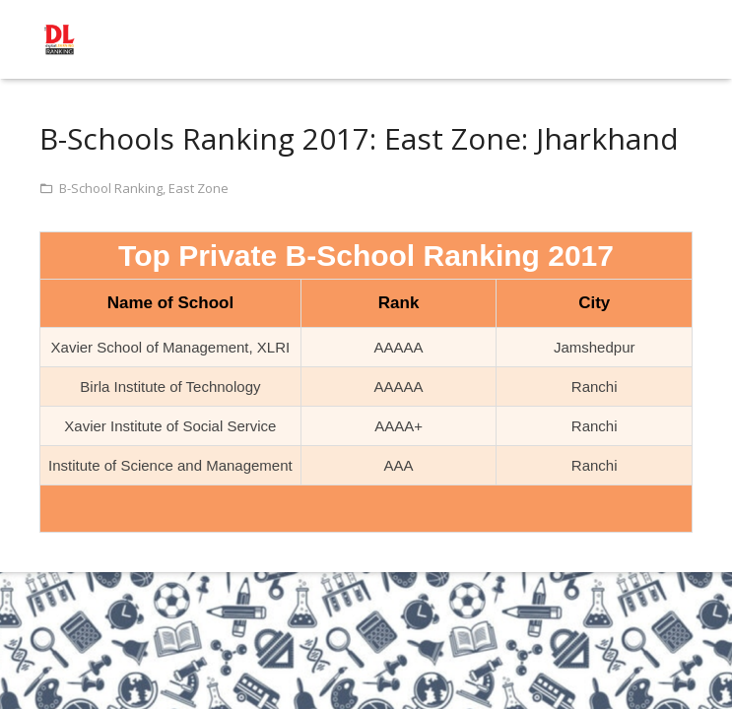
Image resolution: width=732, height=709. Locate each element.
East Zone (198, 188)
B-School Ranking (111, 188)
